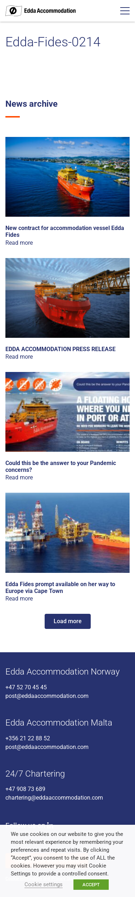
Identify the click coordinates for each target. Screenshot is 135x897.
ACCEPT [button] (91, 884)
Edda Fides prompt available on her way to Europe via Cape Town (60, 587)
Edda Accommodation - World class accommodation (40, 10)
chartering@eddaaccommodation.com (54, 797)
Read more (19, 242)
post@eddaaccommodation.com (47, 696)
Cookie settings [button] (43, 884)
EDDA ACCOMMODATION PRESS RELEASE (60, 349)
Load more (68, 621)
